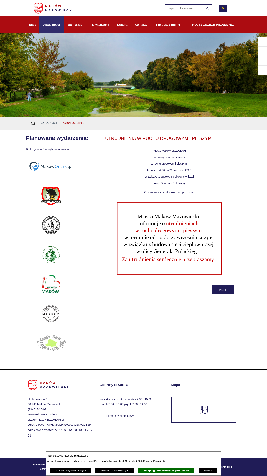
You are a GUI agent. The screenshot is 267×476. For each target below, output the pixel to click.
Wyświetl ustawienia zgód (114, 470)
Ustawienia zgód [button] (223, 467)
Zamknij (208, 470)
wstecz (223, 289)
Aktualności (49, 123)
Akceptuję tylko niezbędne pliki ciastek (166, 470)
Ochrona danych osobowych (70, 470)
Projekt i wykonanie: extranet (44, 466)
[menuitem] (32, 24)
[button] (169, 276)
